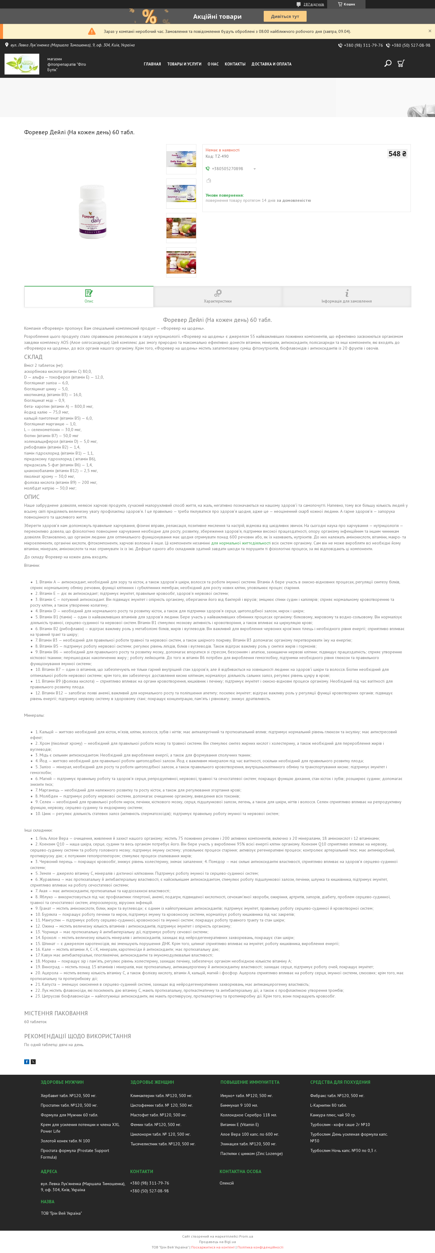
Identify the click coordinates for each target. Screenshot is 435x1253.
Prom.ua (246, 1236)
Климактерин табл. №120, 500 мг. (161, 1095)
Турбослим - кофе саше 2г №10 (340, 1124)
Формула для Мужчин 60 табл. (69, 1115)
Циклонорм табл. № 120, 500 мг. (160, 1134)
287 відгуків (314, 4)
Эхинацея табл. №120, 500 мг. (248, 1144)
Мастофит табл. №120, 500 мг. (158, 1115)
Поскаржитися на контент (213, 1247)
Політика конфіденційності (260, 1247)
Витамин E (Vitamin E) (240, 1124)
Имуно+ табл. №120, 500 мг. (247, 1095)
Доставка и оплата (272, 64)
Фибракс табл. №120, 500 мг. (337, 1095)
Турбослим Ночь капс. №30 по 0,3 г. (343, 1150)
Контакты (235, 64)
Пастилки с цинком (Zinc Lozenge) (252, 1153)
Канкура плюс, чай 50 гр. (333, 1115)
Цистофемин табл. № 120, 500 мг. (161, 1105)
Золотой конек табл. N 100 (65, 1141)
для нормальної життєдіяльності (241, 543)
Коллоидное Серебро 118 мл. (249, 1115)
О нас (213, 64)
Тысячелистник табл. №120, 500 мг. (162, 1144)
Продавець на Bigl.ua (217, 1241)
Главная (152, 64)
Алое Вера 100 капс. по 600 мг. (250, 1134)
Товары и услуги (184, 64)
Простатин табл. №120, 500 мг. (69, 1105)
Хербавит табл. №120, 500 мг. (68, 1095)
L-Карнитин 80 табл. (328, 1105)
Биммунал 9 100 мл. (239, 1105)
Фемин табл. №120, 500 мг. (155, 1124)
